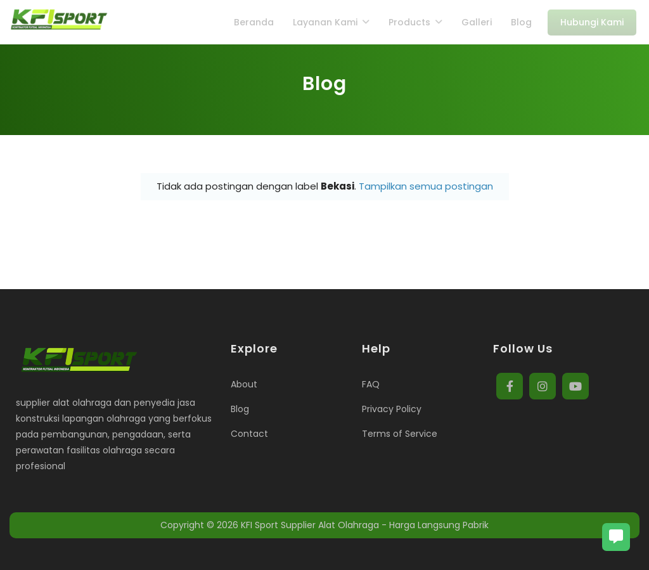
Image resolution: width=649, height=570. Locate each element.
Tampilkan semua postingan (426, 186)
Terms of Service (399, 433)
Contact (249, 433)
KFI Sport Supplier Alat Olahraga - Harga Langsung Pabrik (365, 525)
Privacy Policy (391, 409)
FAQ (371, 384)
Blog (240, 409)
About (244, 384)
